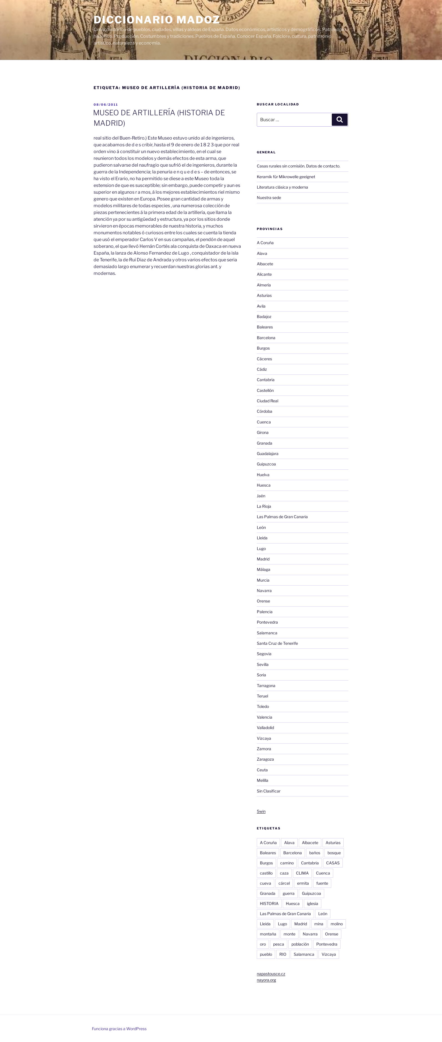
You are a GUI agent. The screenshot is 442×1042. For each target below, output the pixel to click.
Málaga (263, 569)
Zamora (264, 748)
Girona (263, 432)
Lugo (261, 548)
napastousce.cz (271, 973)
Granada (264, 443)
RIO (282, 954)
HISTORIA (269, 903)
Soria (261, 674)
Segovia (264, 653)
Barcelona (266, 337)
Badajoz (264, 316)
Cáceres (264, 358)
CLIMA (302, 873)
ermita (303, 883)
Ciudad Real (267, 400)
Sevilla (263, 664)
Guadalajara (268, 453)
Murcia (263, 580)
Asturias (264, 295)
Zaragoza (265, 759)
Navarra (264, 590)
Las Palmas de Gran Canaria (282, 516)
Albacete (265, 263)
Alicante (264, 274)
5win (261, 811)
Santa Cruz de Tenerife (277, 643)
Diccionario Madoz (157, 20)
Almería (264, 284)
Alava (262, 253)
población (300, 944)
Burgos (263, 348)
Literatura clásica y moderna (282, 187)
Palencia (265, 611)
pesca (278, 944)
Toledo (263, 706)
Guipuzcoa (266, 464)
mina (318, 923)
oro (263, 944)
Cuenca (264, 422)
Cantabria (266, 379)
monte (289, 933)
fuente (322, 883)
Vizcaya (264, 738)
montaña (268, 933)
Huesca (264, 485)
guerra (289, 893)
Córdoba (264, 411)
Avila (261, 306)
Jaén (261, 495)
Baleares (265, 326)
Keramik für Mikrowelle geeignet (286, 176)
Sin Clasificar (268, 791)
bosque (334, 852)
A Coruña (265, 242)
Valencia (264, 717)
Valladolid (265, 727)
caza (284, 873)
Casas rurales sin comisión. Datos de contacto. (298, 166)
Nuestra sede (269, 197)
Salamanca (267, 632)
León (261, 527)
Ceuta (262, 769)
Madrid (263, 559)
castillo (266, 873)
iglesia (312, 903)
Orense (263, 601)
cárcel (284, 883)
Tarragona (266, 685)
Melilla (262, 780)
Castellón (265, 390)
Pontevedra (267, 622)
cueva (265, 883)
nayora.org (266, 979)
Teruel (262, 696)
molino (337, 923)
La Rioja (264, 506)
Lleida (262, 537)
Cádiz (262, 369)
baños (314, 852)
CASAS (333, 862)
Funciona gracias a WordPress (119, 1028)
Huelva (263, 474)
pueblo (266, 954)
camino (287, 862)
